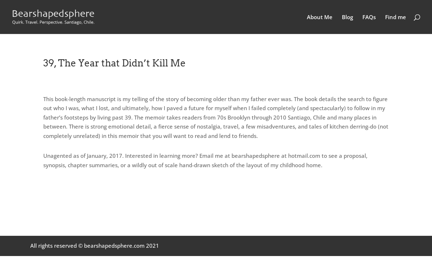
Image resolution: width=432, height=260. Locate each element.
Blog (347, 17)
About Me (319, 17)
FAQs (369, 17)
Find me (395, 17)
